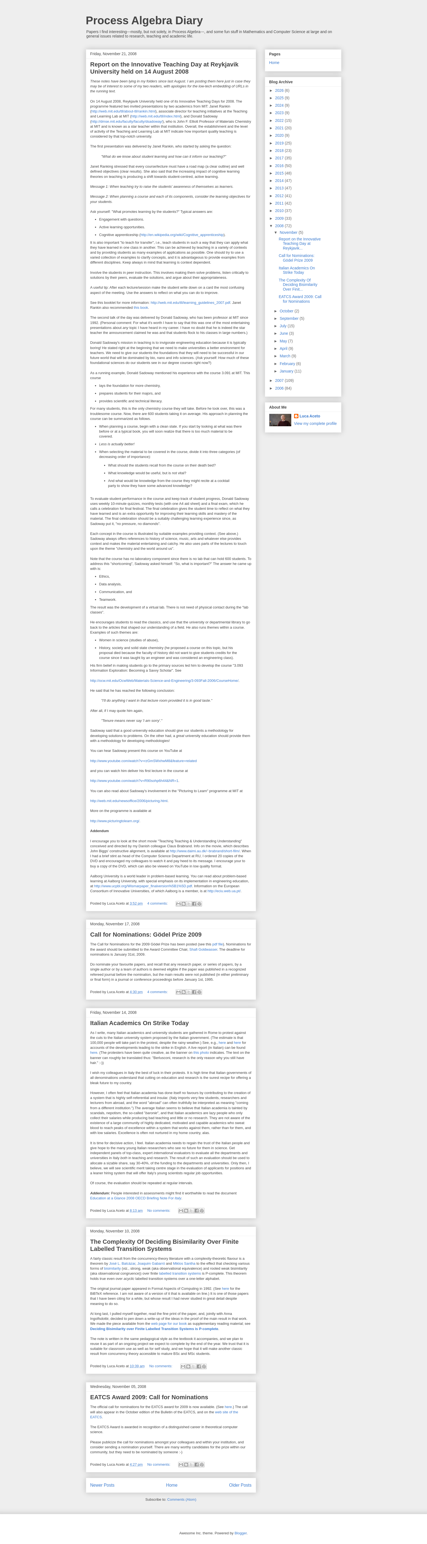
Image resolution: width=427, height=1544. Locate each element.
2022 (280, 120)
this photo (201, 1052)
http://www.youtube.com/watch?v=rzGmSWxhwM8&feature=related (143, 761)
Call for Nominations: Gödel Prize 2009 (146, 934)
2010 (280, 210)
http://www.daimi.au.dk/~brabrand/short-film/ (205, 851)
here (222, 1043)
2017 (280, 158)
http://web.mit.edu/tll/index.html (155, 116)
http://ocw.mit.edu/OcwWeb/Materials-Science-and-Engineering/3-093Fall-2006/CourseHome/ (164, 681)
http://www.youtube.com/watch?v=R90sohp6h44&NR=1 (134, 781)
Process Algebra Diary (144, 20)
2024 (280, 105)
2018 (280, 150)
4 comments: (158, 903)
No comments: (159, 1210)
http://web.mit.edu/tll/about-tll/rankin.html (123, 111)
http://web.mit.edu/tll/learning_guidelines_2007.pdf (190, 303)
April (284, 348)
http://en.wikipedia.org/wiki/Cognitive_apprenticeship (181, 235)
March (286, 356)
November (289, 232)
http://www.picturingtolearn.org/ (114, 821)
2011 (280, 203)
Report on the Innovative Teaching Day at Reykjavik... (300, 244)
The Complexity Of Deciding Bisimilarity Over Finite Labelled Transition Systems (164, 1245)
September (290, 318)
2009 (280, 218)
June (284, 333)
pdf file (217, 944)
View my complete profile (315, 423)
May (284, 341)
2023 (280, 113)
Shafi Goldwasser (203, 949)
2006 (280, 388)
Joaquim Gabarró (151, 1263)
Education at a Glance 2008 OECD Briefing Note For (135, 1198)
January (287, 371)
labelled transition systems (180, 1273)
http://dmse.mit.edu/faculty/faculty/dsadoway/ (127, 121)
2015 (280, 173)
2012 (280, 196)
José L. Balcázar (122, 1263)
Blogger (241, 1533)
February (288, 363)
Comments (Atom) (181, 1499)
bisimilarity (112, 1268)
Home (172, 1485)
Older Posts (240, 1485)
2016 (280, 165)
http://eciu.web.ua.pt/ (224, 891)
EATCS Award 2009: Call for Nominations (149, 1397)
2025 (280, 98)
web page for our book (169, 1323)
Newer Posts (102, 1485)
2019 (280, 143)
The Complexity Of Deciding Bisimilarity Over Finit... (298, 285)
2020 (280, 135)
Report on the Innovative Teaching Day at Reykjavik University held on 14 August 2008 (164, 68)
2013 (280, 188)
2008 (280, 226)
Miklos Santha (184, 1263)
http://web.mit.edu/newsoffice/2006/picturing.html (129, 801)
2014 (280, 180)
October (287, 311)
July (284, 326)
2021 (280, 128)
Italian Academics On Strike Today (139, 1023)
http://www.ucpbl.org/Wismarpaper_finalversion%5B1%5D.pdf (143, 886)
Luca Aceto (310, 416)
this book (141, 307)
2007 (280, 380)
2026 (280, 90)
